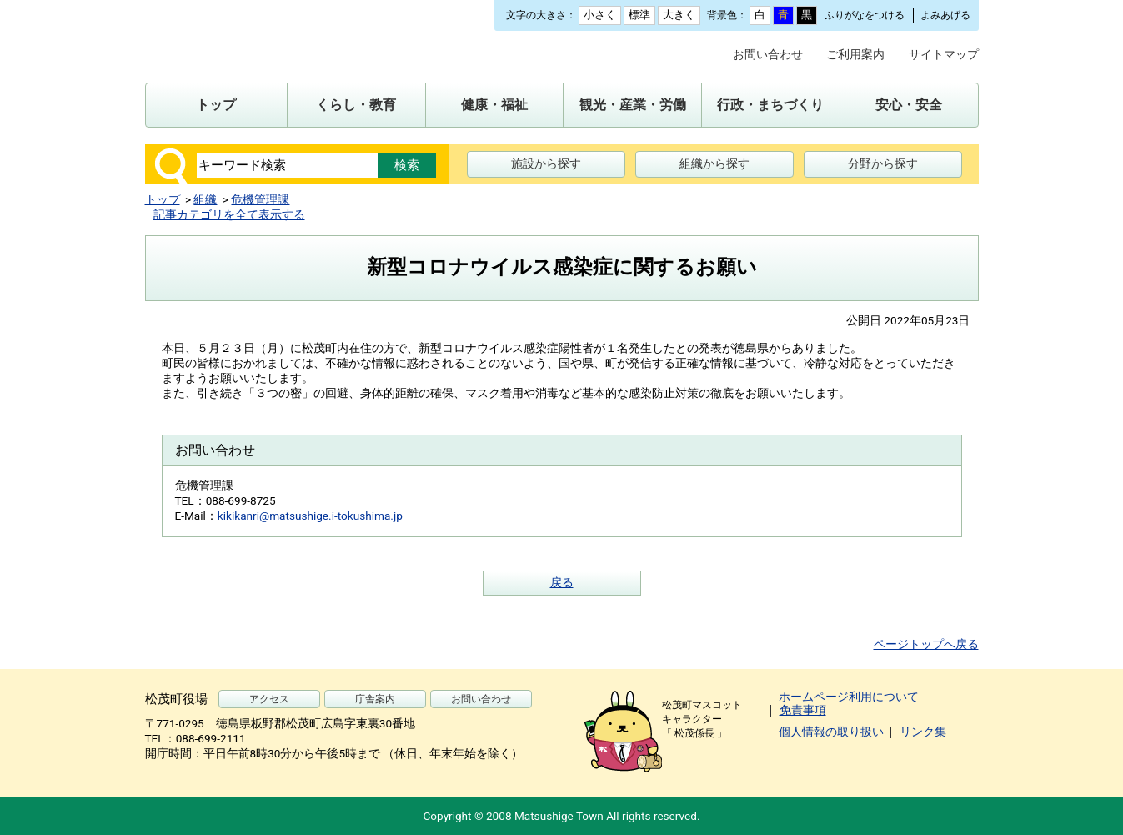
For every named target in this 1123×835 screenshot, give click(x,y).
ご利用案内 (855, 54)
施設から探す (546, 163)
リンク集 (923, 731)
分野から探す (883, 163)
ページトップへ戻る (926, 644)
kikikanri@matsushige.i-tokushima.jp (310, 515)
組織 (205, 199)
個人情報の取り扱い (831, 731)
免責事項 (803, 710)
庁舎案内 (375, 699)
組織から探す (714, 163)
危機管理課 (260, 199)
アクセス (269, 699)
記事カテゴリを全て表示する (229, 214)
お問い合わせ (768, 54)
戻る (562, 582)
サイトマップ (944, 54)
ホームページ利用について (849, 696)
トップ (162, 199)
